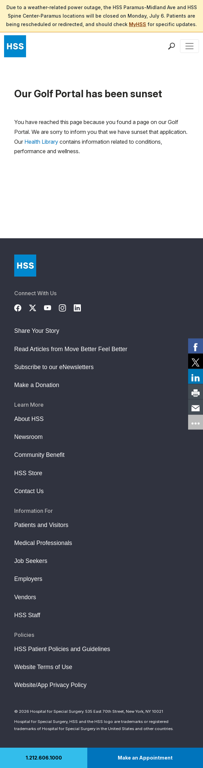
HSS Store (28, 473)
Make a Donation (36, 385)
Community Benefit (39, 454)
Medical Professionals (43, 543)
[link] (195, 346)
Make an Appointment (145, 758)
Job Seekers (30, 561)
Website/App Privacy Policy (50, 685)
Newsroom (28, 436)
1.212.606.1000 (44, 758)
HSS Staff (27, 615)
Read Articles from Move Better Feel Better (70, 349)
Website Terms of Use (43, 667)
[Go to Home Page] (25, 266)
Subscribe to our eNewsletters (54, 367)
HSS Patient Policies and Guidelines (62, 649)
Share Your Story (36, 330)
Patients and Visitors (41, 525)
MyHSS (137, 24)
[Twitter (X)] (36, 306)
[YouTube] (51, 306)
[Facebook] (21, 306)
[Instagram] (66, 306)
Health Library (41, 141)
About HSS (29, 419)
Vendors (25, 597)
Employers (28, 578)
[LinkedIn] (81, 306)
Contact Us (29, 491)
